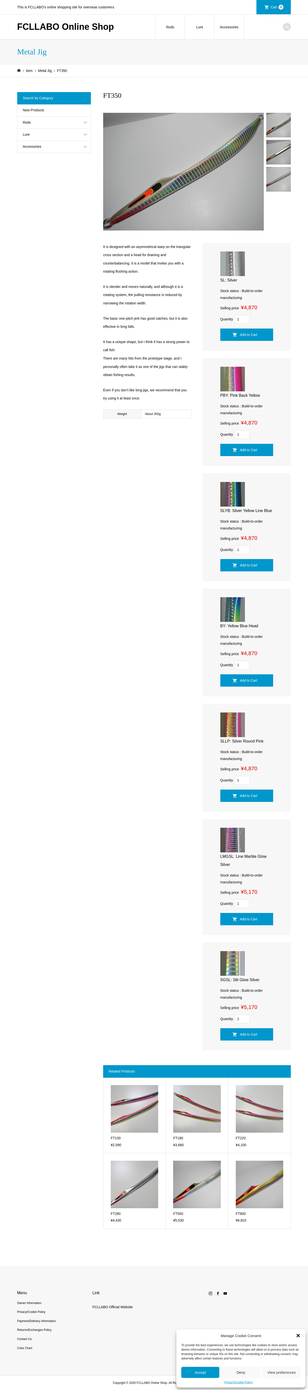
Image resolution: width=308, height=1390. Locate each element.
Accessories (229, 27)
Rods (170, 27)
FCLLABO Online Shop (65, 27)
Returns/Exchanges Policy (34, 1330)
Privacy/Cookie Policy (238, 1382)
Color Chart (24, 1348)
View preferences (281, 1372)
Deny (241, 1372)
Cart (277, 7)
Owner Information (29, 1303)
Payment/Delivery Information (36, 1321)
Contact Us (24, 1339)
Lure (199, 27)
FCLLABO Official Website (112, 1307)
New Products (33, 110)
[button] (298, 1335)
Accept (200, 1372)
